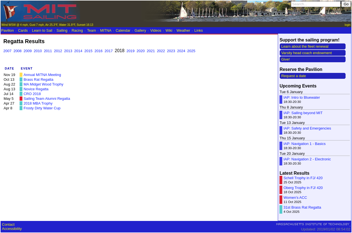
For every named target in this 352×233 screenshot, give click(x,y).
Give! (285, 59)
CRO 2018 (32, 94)
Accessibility (12, 229)
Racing (77, 30)
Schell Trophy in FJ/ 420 (302, 178)
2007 (7, 51)
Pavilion (7, 30)
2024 (181, 51)
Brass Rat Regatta (38, 79)
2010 (38, 51)
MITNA (105, 30)
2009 (28, 51)
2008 (17, 51)
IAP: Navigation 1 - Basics (304, 144)
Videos (156, 30)
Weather (183, 30)
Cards (23, 30)
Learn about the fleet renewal (304, 46)
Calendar (123, 30)
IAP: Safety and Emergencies (307, 128)
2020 (141, 51)
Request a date (293, 76)
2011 (48, 51)
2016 (98, 51)
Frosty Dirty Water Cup (42, 108)
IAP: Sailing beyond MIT (302, 113)
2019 (131, 51)
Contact (8, 224)
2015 (88, 51)
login (348, 24)
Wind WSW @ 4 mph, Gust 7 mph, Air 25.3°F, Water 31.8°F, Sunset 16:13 (47, 24)
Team (91, 30)
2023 (171, 51)
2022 (161, 51)
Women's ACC (295, 197)
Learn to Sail (42, 30)
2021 (151, 51)
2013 (68, 51)
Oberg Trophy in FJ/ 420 (303, 188)
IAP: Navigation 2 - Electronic (307, 159)
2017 (109, 51)
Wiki (168, 30)
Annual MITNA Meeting (42, 75)
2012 (58, 51)
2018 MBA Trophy (38, 103)
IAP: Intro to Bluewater (301, 97)
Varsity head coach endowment (306, 53)
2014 (78, 51)
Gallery (140, 30)
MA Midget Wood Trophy (43, 84)
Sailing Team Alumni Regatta (47, 98)
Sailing (62, 30)
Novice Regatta (36, 89)
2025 (191, 51)
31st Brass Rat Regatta (302, 207)
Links (198, 30)
